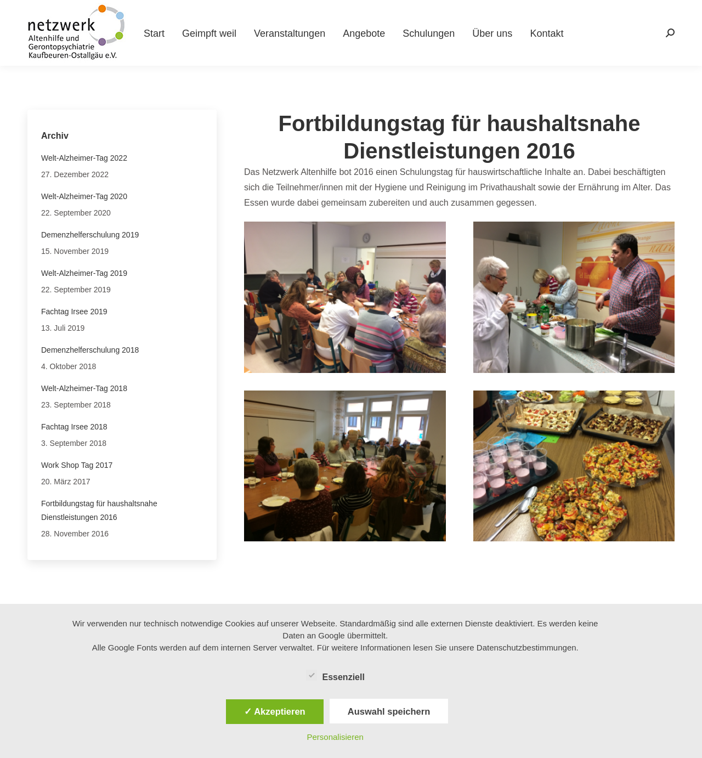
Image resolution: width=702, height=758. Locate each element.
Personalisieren (335, 737)
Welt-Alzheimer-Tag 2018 (84, 388)
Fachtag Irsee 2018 (74, 426)
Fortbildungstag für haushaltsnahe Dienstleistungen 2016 (99, 510)
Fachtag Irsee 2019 (74, 311)
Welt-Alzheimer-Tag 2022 (84, 158)
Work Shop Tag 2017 (76, 465)
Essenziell (335, 675)
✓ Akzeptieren (274, 711)
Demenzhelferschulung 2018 (90, 350)
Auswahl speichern (389, 711)
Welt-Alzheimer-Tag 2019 (84, 273)
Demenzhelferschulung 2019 (90, 234)
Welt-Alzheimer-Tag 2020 (84, 196)
